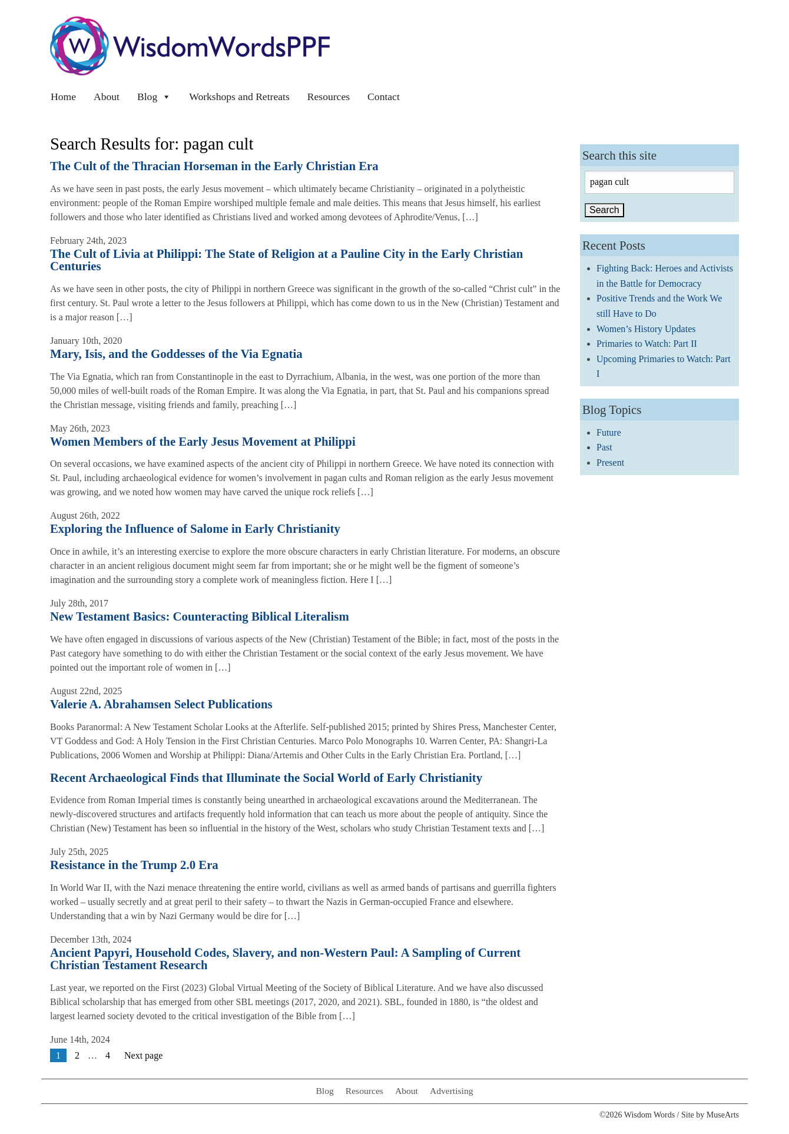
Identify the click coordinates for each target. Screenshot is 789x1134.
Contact (383, 96)
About (107, 96)
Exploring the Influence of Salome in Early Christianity (195, 528)
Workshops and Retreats (239, 96)
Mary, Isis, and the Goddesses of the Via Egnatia (176, 353)
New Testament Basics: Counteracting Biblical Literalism (199, 616)
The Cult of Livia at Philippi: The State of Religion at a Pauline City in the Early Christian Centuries (286, 260)
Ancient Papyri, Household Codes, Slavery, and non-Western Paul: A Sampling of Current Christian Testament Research (285, 958)
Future (608, 432)
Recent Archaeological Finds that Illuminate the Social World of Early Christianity (266, 777)
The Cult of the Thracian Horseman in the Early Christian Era (214, 166)
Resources (328, 96)
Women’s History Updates (645, 329)
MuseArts (723, 1114)
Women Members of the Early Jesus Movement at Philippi (203, 441)
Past (604, 447)
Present (610, 462)
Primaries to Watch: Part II (646, 344)
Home (63, 96)
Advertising (451, 1091)
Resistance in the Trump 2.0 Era (134, 864)
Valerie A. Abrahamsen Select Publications (161, 704)
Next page (143, 1055)
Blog (154, 96)
